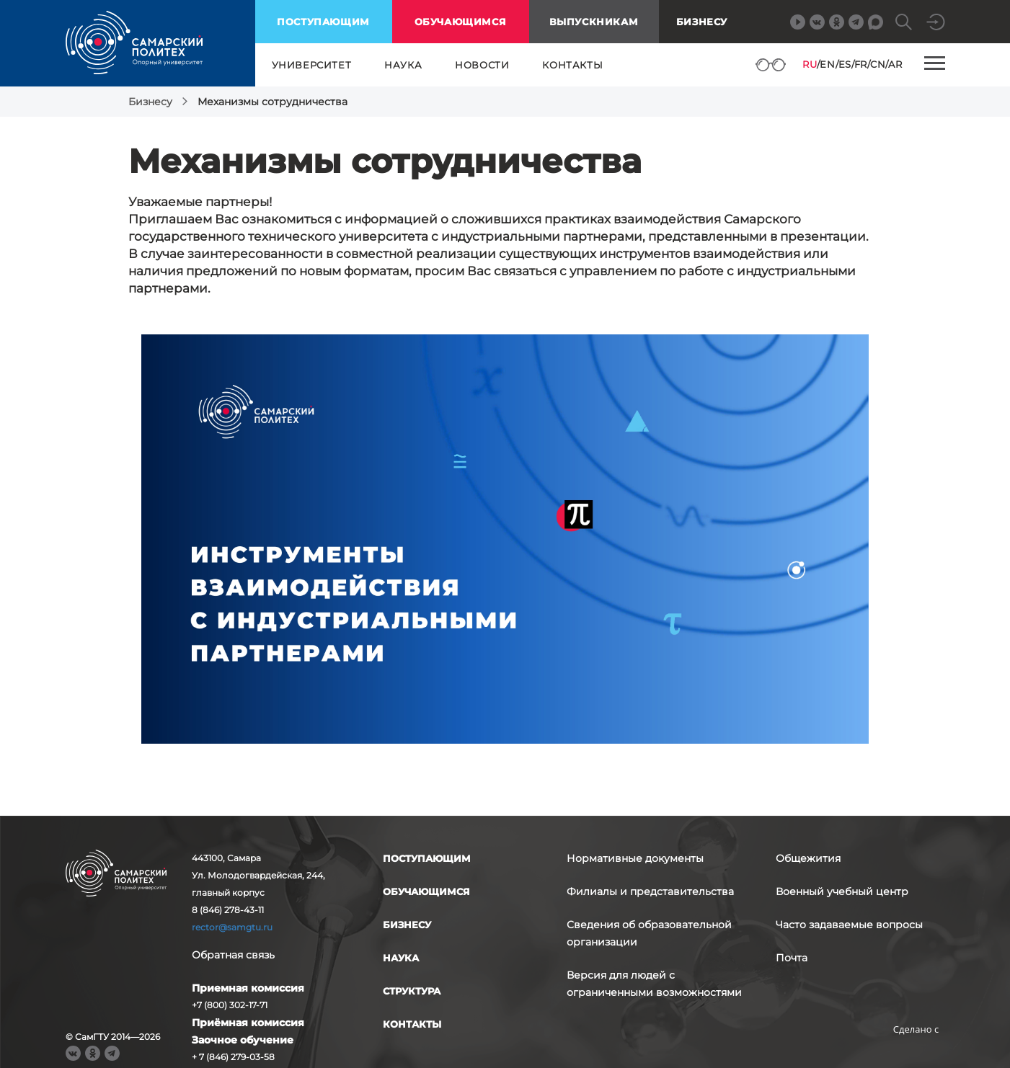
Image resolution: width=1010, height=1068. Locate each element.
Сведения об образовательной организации (649, 933)
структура (411, 991)
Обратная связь (233, 954)
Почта (791, 957)
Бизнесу (701, 21)
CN (877, 64)
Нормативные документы (635, 858)
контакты (572, 65)
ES (844, 64)
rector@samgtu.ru (232, 927)
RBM (916, 1052)
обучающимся (461, 21)
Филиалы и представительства (650, 891)
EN (827, 64)
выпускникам (594, 21)
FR (860, 64)
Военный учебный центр (842, 891)
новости (482, 65)
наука (403, 65)
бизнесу (407, 924)
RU (809, 64)
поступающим (323, 21)
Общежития (808, 858)
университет (312, 65)
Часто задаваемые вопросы (849, 924)
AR (895, 64)
